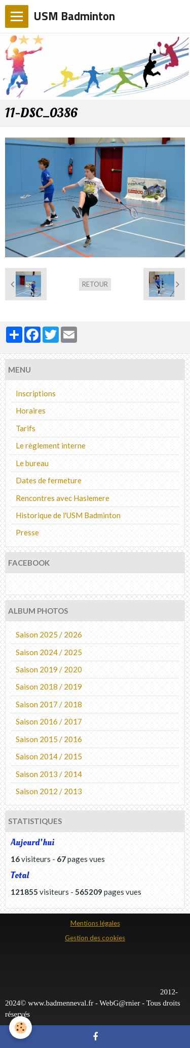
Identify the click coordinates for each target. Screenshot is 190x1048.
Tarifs (25, 428)
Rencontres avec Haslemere (62, 498)
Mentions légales (95, 923)
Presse (27, 532)
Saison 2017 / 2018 (49, 704)
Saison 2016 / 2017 (49, 721)
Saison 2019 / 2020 (49, 669)
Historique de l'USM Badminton (68, 515)
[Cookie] (20, 1027)
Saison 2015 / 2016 (49, 739)
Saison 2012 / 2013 (49, 791)
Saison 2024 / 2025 (49, 652)
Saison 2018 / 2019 (49, 686)
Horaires (31, 410)
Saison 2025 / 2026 (49, 634)
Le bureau (32, 463)
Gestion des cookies (95, 938)
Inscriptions (36, 393)
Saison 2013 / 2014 (49, 774)
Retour (95, 284)
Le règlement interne (51, 445)
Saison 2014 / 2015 (49, 756)
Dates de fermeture (49, 480)
